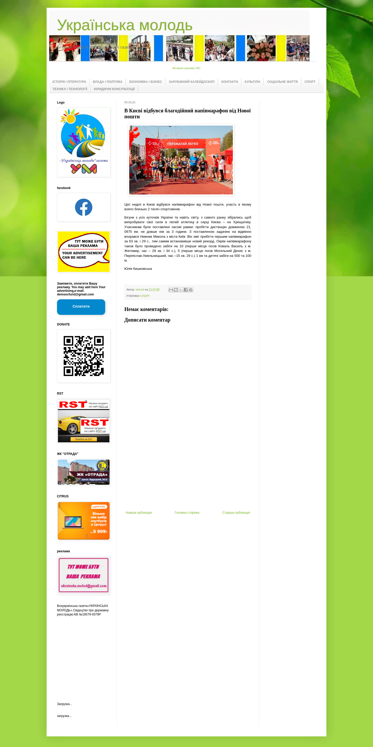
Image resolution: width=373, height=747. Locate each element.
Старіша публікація (236, 512)
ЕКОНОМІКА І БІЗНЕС (145, 82)
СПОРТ (310, 82)
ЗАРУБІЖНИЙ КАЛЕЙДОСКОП (192, 82)
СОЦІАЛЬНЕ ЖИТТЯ (282, 82)
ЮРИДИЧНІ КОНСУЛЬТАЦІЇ (114, 89)
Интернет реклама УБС (187, 68)
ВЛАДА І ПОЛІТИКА (108, 82)
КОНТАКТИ (229, 82)
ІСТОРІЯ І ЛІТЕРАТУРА (69, 82)
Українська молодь (125, 25)
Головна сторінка (187, 512)
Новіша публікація (139, 512)
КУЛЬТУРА (253, 82)
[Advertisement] (188, 472)
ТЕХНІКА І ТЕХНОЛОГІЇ (70, 89)
